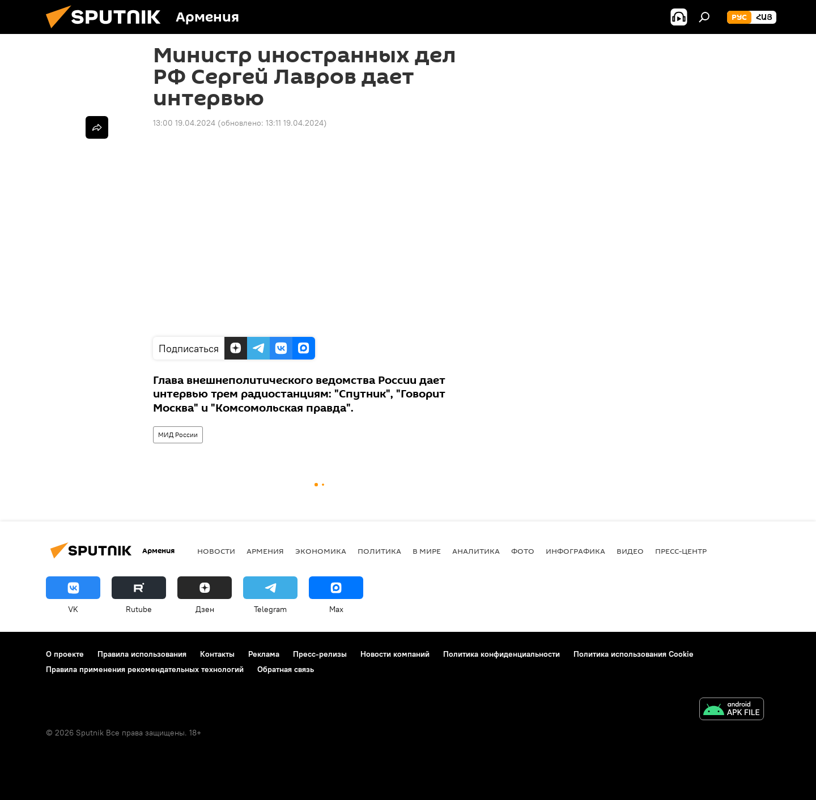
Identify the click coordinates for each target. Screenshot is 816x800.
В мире (427, 551)
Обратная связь (285, 669)
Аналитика (476, 551)
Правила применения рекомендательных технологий (145, 669)
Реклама (263, 654)
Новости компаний (395, 654)
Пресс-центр (681, 551)
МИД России (178, 434)
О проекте (65, 654)
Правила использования (141, 654)
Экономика (320, 551)
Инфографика (575, 551)
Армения (265, 551)
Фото (522, 551)
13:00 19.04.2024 (184, 123)
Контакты (217, 654)
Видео (630, 551)
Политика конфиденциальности (501, 654)
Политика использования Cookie (633, 654)
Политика (379, 551)
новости (216, 551)
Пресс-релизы (320, 654)
